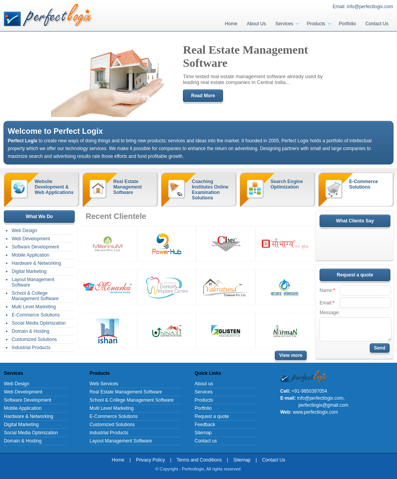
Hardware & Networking (36, 263)
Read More (203, 95)
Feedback (205, 424)
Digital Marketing (29, 271)
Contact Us (376, 23)
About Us (256, 23)
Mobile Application (30, 255)
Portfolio (347, 23)
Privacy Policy (150, 460)
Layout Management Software (33, 282)
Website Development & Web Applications (54, 187)
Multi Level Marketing (34, 306)
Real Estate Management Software (127, 187)
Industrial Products (31, 347)
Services (287, 23)
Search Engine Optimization (287, 184)
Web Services (104, 383)
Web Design (24, 230)
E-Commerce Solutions (363, 184)
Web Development (31, 238)
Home (231, 23)
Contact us (206, 441)
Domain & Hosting (30, 331)
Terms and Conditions (199, 460)
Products (319, 23)
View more (290, 355)
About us (204, 383)
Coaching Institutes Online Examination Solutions (210, 190)
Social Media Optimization (39, 323)
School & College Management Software (35, 295)
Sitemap (203, 432)
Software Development (35, 247)
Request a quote (212, 416)
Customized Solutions (34, 339)
